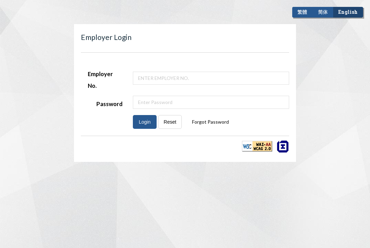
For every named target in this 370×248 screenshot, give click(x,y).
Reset (170, 122)
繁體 (302, 12)
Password (109, 103)
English (348, 12)
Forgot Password (210, 122)
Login (144, 122)
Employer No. (100, 79)
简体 (323, 12)
